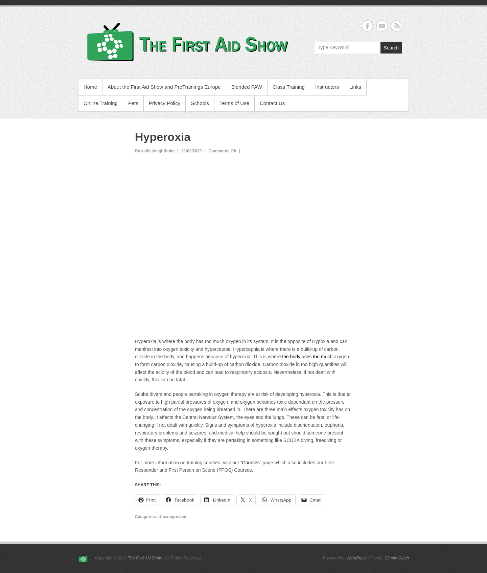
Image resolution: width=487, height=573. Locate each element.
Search (391, 47)
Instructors (327, 87)
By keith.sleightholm (155, 151)
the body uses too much (307, 356)
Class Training (289, 87)
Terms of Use (234, 103)
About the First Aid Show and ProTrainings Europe (164, 87)
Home (90, 87)
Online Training (101, 103)
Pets (133, 103)
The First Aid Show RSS (396, 25)
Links (355, 87)
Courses (251, 462)
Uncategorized (172, 516)
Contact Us (272, 103)
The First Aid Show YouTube (382, 25)
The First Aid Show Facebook (367, 25)
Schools (200, 103)
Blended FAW (246, 87)
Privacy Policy (164, 103)
